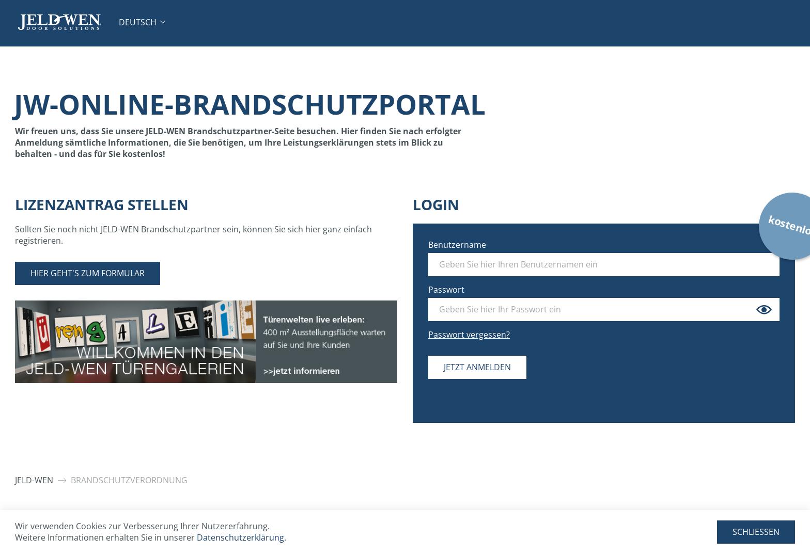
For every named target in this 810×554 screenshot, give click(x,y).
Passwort (446, 289)
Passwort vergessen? (469, 334)
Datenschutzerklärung (240, 537)
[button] (142, 22)
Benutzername (457, 244)
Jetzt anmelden (477, 367)
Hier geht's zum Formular (87, 273)
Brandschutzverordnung (129, 480)
